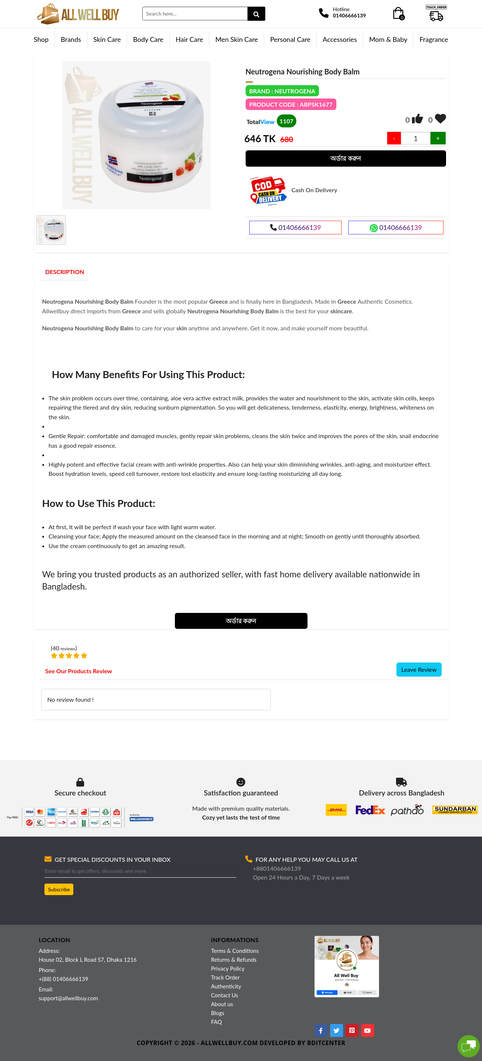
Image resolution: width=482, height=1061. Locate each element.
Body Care (148, 39)
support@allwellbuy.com (68, 998)
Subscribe (59, 889)
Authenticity (226, 986)
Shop (41, 39)
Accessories (340, 39)
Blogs (218, 1013)
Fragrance (433, 39)
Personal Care (290, 39)
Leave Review (418, 669)
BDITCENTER (326, 1043)
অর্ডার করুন (345, 158)
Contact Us (224, 995)
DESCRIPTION (64, 271)
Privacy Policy (228, 968)
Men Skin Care (236, 39)
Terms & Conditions (235, 950)
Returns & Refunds (234, 959)
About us (222, 1004)
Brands (71, 39)
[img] (417, 118)
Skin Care (107, 39)
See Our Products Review (78, 670)
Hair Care (189, 39)
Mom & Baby (388, 39)
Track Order (225, 977)
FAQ (216, 1021)
